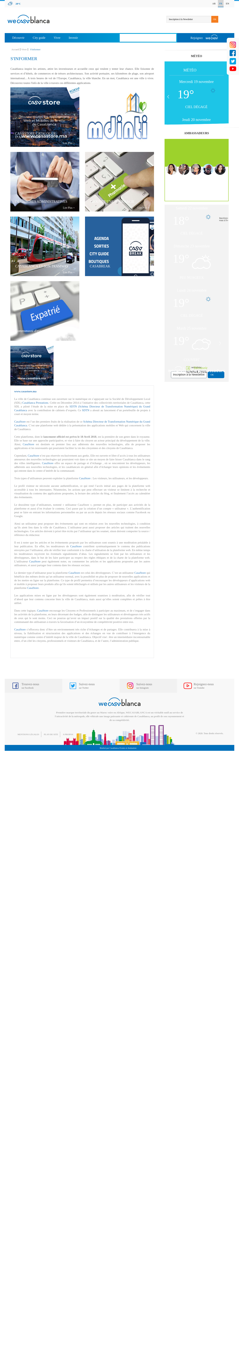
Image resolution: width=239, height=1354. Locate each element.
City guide (39, 37)
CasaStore (20, 421)
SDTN (86, 410)
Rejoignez (204, 37)
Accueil (15, 49)
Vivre (57, 37)
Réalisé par (118, 748)
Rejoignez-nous (204, 686)
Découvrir (18, 37)
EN (227, 3)
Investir (73, 37)
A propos (68, 734)
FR (220, 3)
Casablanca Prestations (35, 402)
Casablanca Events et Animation (123, 748)
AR (214, 3)
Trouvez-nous (30, 686)
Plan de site (51, 734)
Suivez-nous (87, 686)
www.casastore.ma (25, 391)
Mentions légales (28, 734)
